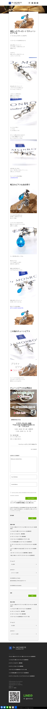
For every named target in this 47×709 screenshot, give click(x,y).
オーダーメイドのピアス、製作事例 (17, 534)
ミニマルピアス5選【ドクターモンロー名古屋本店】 (21, 531)
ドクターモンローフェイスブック (15, 681)
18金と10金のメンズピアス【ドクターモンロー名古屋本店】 (22, 555)
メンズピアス (24, 35)
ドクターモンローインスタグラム (15, 684)
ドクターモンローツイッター (15, 683)
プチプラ (30, 444)
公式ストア (11, 686)
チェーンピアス (24, 444)
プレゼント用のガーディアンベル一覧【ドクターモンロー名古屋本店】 (22, 656)
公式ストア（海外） (13, 687)
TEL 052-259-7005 (14, 435)
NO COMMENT (34, 449)
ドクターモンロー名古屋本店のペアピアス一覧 (19, 539)
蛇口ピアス (34, 444)
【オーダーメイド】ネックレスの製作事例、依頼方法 (21, 552)
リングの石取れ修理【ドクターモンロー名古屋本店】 (21, 541)
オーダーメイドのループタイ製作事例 (18, 536)
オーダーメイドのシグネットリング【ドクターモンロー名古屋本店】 (22, 676)
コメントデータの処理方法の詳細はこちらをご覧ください (22, 502)
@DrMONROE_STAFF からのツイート (18, 580)
